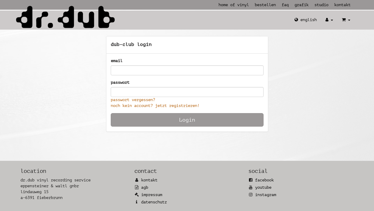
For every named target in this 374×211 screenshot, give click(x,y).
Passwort (120, 82)
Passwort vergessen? (133, 100)
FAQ (285, 5)
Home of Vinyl (234, 5)
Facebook (264, 180)
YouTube (263, 187)
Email (116, 61)
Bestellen (265, 5)
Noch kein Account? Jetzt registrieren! (155, 105)
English (306, 20)
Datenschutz (154, 202)
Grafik (302, 5)
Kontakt (342, 5)
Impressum (151, 195)
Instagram (265, 195)
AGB (144, 187)
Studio (321, 5)
